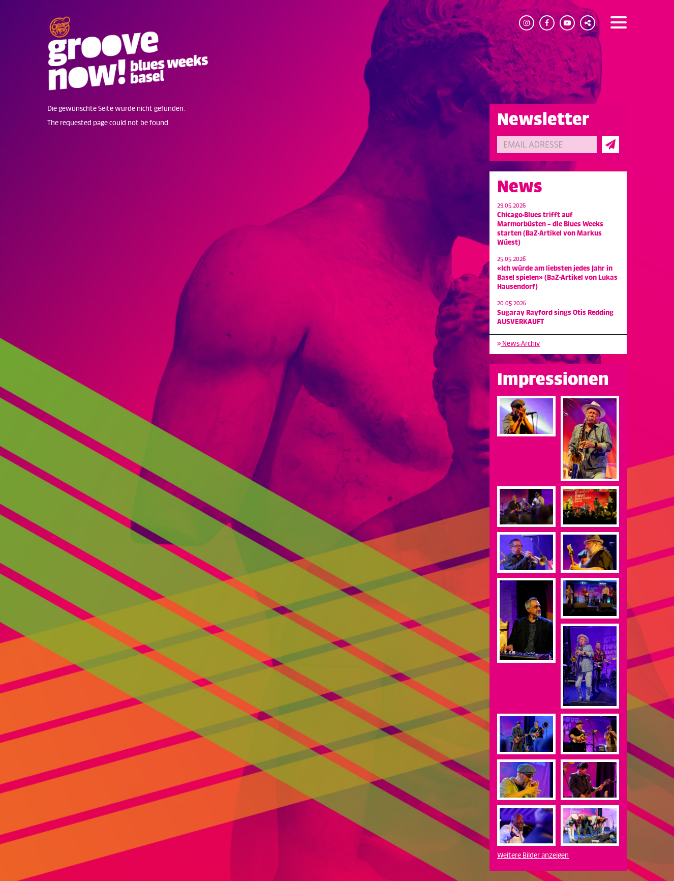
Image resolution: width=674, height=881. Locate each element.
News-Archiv (518, 343)
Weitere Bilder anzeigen (533, 855)
